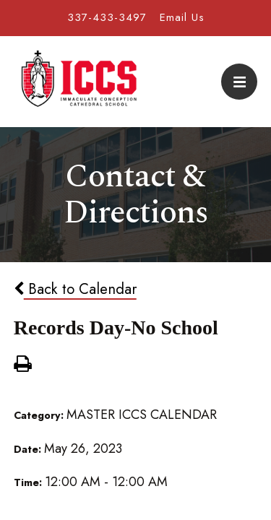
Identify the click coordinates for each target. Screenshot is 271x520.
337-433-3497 (107, 17)
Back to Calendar (75, 289)
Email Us (182, 17)
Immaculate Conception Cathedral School (79, 81)
